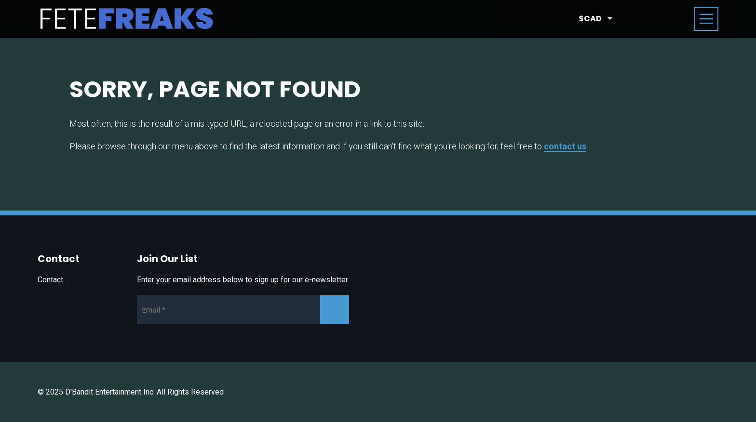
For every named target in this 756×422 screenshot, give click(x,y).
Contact (50, 279)
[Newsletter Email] (243, 309)
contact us (565, 146)
